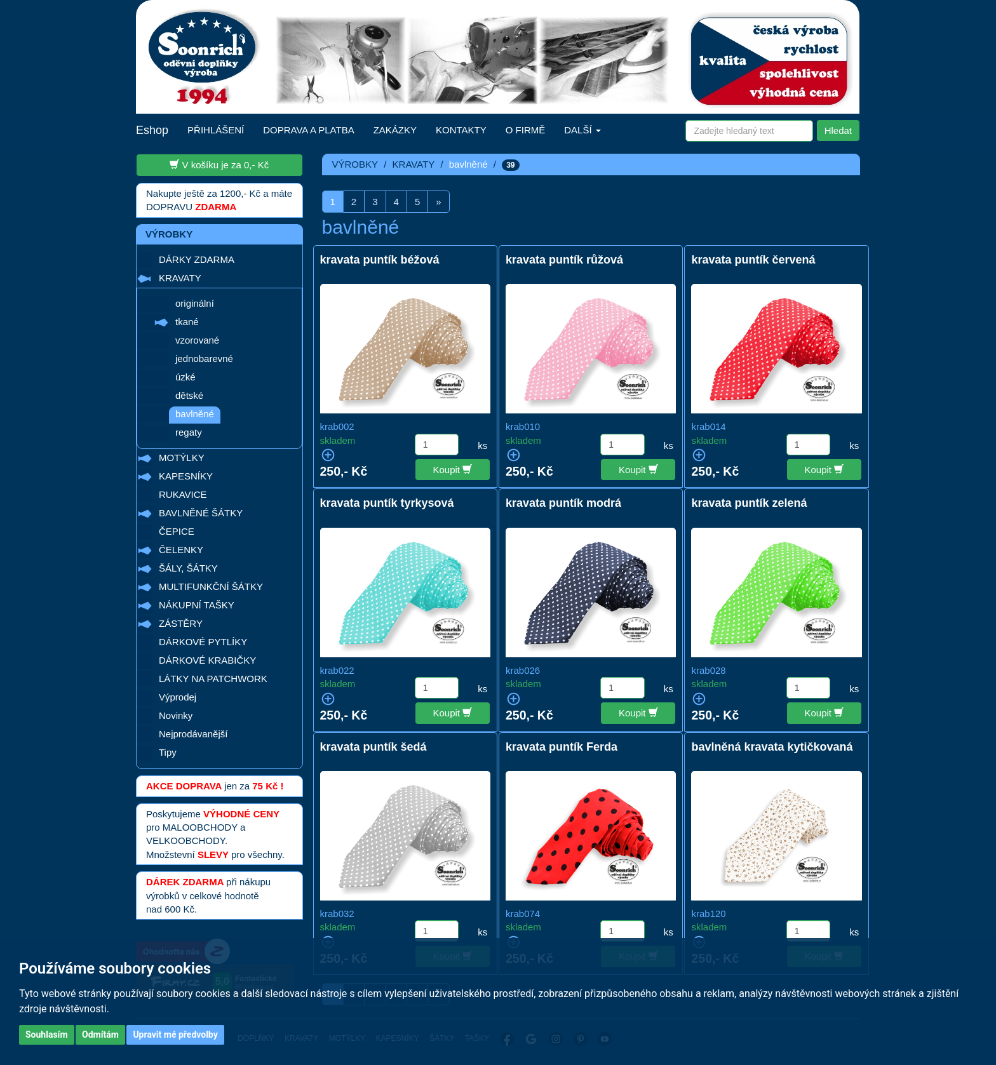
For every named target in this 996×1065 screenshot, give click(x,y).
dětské (189, 395)
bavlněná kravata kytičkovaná (771, 746)
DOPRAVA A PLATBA (308, 129)
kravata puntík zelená (749, 503)
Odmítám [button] (100, 1034)
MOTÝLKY (182, 457)
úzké (185, 377)
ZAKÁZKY (395, 129)
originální (194, 303)
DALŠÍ (582, 129)
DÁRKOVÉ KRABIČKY (207, 660)
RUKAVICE (183, 494)
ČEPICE (176, 531)
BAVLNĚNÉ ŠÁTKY (201, 512)
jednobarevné (204, 358)
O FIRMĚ (526, 129)
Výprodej (177, 697)
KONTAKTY (461, 129)
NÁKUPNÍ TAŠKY (196, 604)
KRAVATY (180, 277)
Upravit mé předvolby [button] (175, 1034)
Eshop (152, 130)
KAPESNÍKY (186, 476)
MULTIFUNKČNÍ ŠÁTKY (211, 586)
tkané (187, 321)
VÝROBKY (355, 164)
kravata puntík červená (753, 259)
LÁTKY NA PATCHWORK (213, 678)
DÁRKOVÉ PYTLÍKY (203, 641)
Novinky (175, 715)
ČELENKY (181, 549)
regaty (188, 432)
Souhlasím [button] (46, 1034)
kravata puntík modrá (563, 503)
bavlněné (194, 413)
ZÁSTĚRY (181, 623)
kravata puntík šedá (373, 746)
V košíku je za (219, 164)
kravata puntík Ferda (561, 746)
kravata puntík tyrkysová (387, 503)
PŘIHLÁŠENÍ (215, 129)
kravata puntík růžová (564, 259)
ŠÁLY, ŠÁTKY (188, 568)
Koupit (453, 469)
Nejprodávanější (193, 733)
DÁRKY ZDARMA (196, 259)
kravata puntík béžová (380, 259)
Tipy (168, 752)
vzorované (197, 340)
